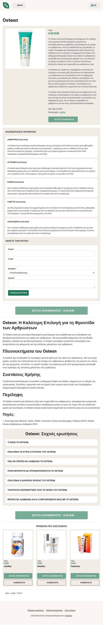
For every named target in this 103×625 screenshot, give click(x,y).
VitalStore (68, 616)
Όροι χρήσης (70, 610)
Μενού (18, 5)
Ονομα (11, 249)
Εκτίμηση (12, 269)
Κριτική (11, 278)
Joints (62, 112)
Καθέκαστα (18, 583)
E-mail (11, 259)
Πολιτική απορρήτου (54, 610)
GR (94, 5)
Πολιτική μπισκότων (36, 610)
